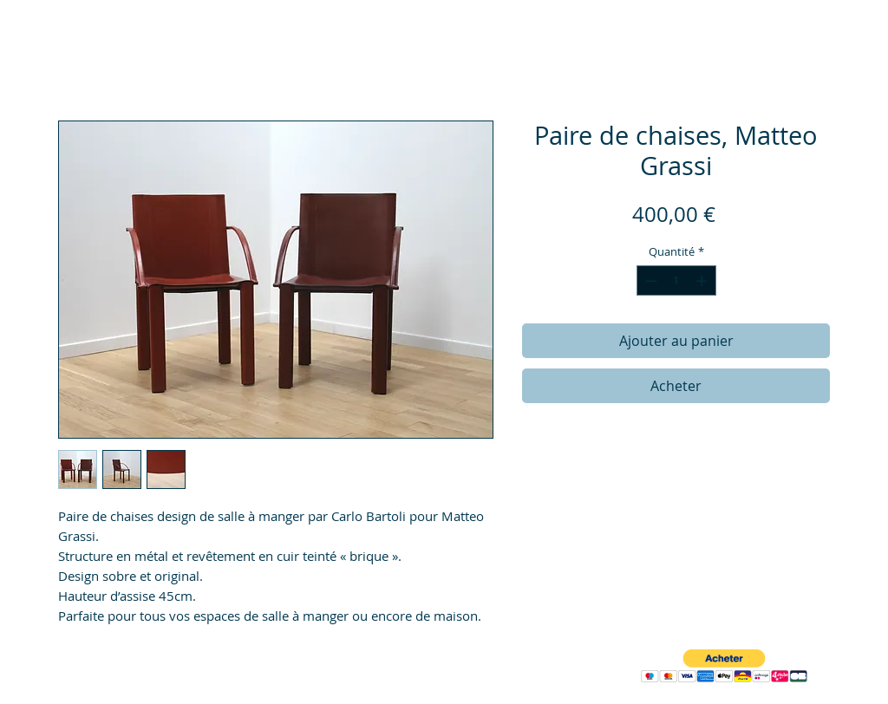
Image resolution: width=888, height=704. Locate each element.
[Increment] (703, 281)
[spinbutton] (676, 281)
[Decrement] (649, 281)
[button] (724, 666)
